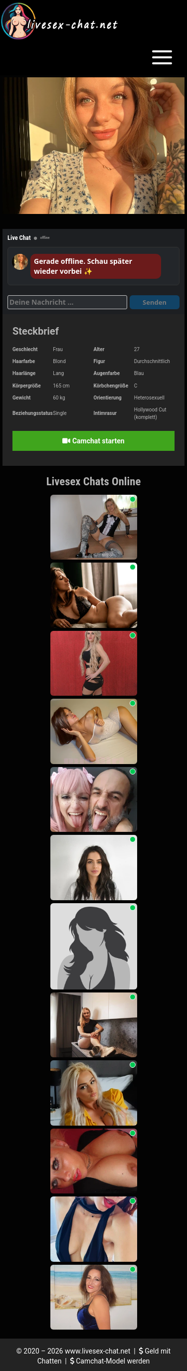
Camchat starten (93, 441)
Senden (155, 302)
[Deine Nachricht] (67, 302)
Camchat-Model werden (110, 1361)
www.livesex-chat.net (97, 1351)
